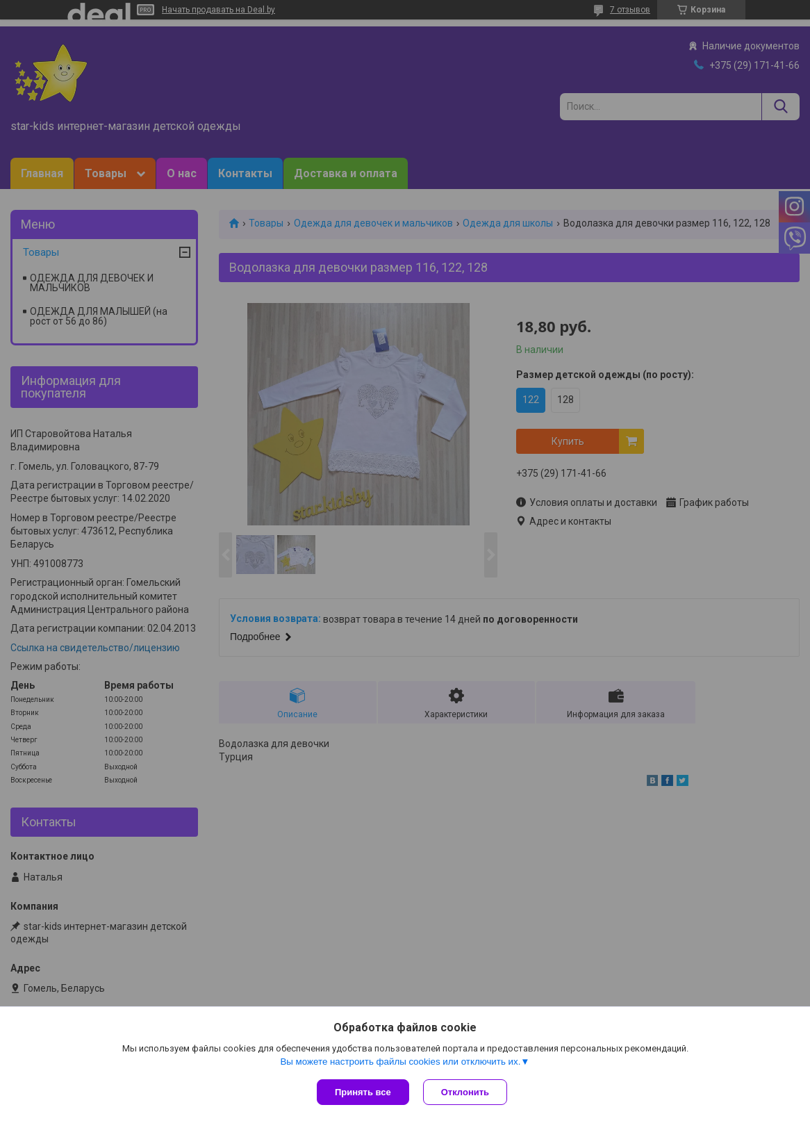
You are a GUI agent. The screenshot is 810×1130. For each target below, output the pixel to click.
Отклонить (465, 1092)
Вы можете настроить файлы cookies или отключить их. (400, 1061)
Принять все (363, 1092)
